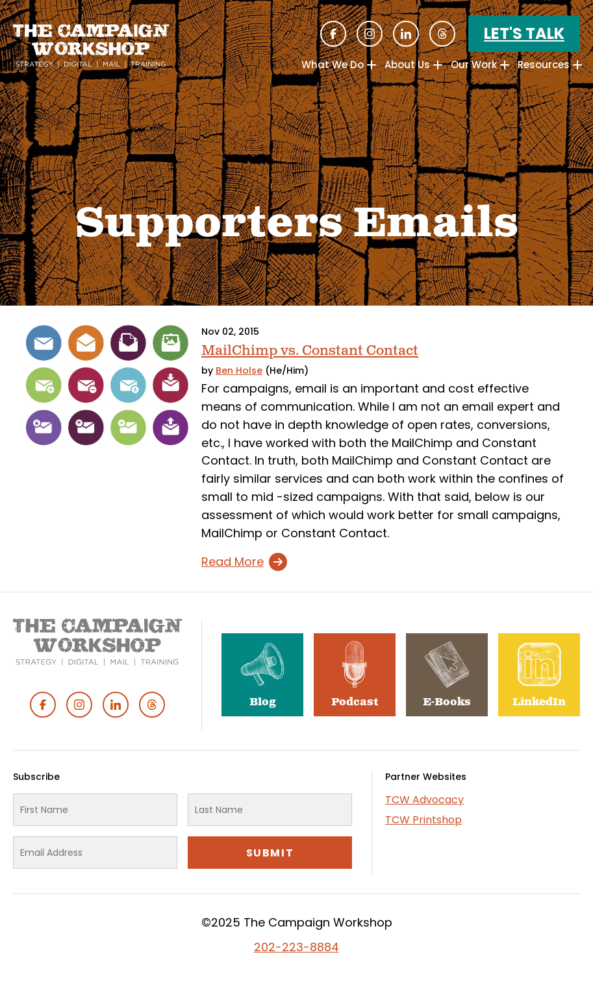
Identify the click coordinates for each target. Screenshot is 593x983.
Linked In (406, 33)
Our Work (474, 64)
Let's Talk (524, 33)
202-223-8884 (296, 947)
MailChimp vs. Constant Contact (309, 350)
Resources (544, 64)
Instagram (369, 33)
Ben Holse (239, 370)
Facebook (333, 33)
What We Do (332, 64)
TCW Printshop (423, 819)
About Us (407, 64)
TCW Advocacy (424, 799)
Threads (442, 33)
